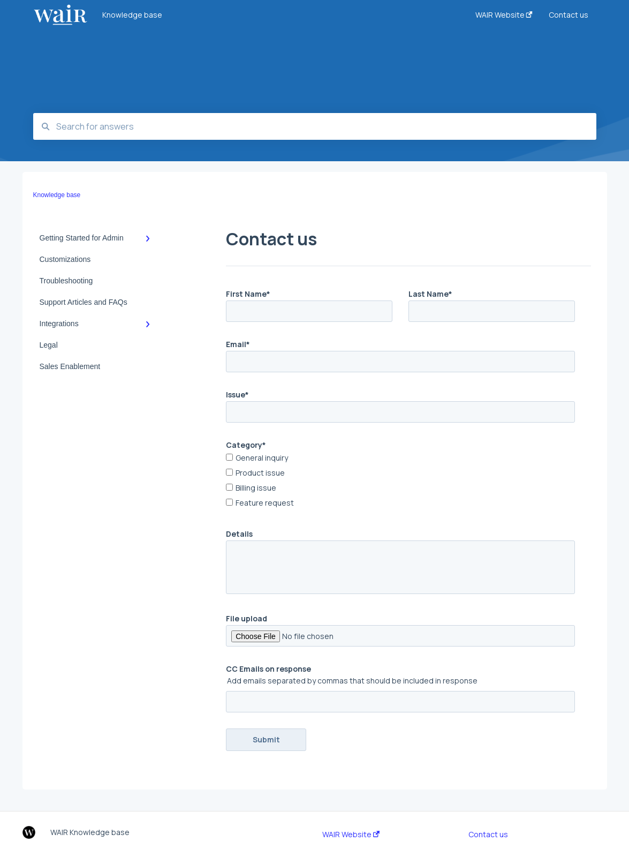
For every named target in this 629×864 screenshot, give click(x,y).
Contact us (488, 834)
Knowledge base (132, 15)
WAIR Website (351, 834)
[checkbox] (400, 482)
